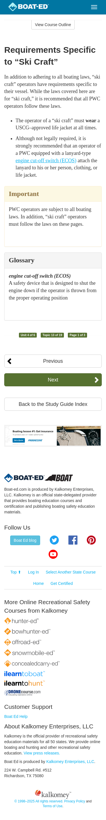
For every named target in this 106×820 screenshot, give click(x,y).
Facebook (72, 540)
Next (53, 380)
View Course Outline (53, 24)
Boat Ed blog (25, 540)
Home (38, 583)
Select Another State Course (71, 572)
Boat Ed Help (16, 716)
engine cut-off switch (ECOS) (46, 160)
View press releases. (42, 753)
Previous (53, 361)
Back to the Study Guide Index (53, 404)
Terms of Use (52, 806)
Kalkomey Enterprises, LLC (70, 761)
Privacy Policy (74, 801)
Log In (33, 572)
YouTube (53, 554)
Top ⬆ (15, 572)
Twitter (54, 540)
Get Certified (62, 583)
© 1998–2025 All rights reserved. (38, 801)
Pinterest (91, 540)
